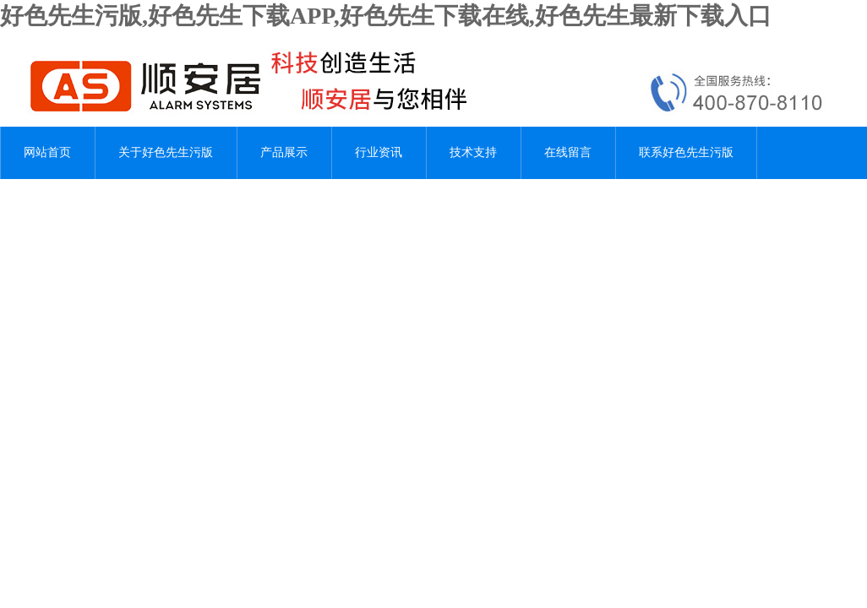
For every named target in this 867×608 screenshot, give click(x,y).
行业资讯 (378, 152)
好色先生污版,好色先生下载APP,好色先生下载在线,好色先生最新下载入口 (386, 16)
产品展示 (284, 152)
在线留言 (568, 152)
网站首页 (47, 152)
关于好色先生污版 (165, 152)
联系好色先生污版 (686, 152)
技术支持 (473, 152)
